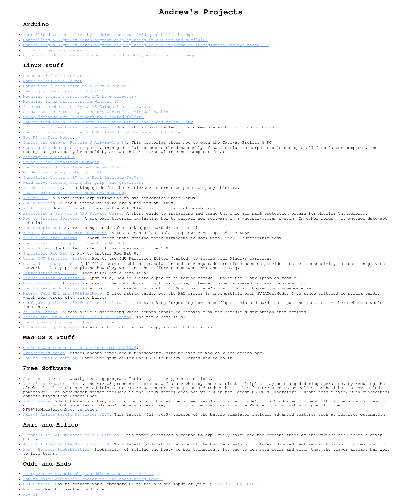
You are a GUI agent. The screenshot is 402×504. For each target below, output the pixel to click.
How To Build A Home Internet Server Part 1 (74, 167)
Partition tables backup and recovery (67, 127)
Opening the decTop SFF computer (61, 148)
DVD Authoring (39, 203)
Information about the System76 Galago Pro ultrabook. (87, 106)
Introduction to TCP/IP (50, 273)
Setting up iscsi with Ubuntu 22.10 (65, 91)
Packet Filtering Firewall (54, 278)
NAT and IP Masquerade (49, 263)
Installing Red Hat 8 (47, 253)
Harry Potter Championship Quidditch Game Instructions (88, 474)
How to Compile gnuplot (50, 358)
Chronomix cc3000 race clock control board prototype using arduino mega (109, 55)
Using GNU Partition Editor (55, 258)
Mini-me (31, 489)
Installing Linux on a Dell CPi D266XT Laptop (77, 317)
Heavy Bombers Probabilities (56, 449)
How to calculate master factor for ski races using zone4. (93, 479)
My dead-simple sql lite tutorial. (63, 172)
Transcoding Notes (44, 353)
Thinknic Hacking (43, 188)
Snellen (31, 378)
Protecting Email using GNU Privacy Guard (72, 213)
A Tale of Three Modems (50, 238)
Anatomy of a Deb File (49, 157)
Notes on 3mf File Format (52, 76)
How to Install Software (51, 218)
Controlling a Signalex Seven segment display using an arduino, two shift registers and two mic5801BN (146, 45)
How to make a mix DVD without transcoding (73, 193)
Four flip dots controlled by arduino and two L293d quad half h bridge (108, 35)
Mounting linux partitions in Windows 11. (72, 101)
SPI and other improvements (55, 50)
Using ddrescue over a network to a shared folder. (83, 117)
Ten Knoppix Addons (45, 228)
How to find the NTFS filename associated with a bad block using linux (108, 122)
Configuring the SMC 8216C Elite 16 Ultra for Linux (84, 303)
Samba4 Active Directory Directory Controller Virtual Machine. (98, 112)
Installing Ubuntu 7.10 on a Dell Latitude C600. (81, 177)
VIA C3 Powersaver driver (52, 384)
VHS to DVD (35, 198)
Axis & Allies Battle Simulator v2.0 (66, 414)
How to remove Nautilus (50, 288)
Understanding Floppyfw (50, 327)
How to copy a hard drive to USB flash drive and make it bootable (101, 132)
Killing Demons (40, 312)
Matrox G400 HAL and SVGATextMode (62, 293)
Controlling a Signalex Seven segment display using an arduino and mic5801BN (115, 40)
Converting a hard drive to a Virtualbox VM (74, 86)
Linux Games (36, 248)
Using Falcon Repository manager (61, 162)
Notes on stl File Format (52, 81)
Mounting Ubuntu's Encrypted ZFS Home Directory (79, 96)
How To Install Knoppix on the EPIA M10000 (73, 243)
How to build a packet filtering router (70, 322)
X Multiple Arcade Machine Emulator (65, 233)
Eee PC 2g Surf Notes (47, 137)
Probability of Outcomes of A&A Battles (72, 435)
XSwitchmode (36, 401)
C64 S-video (36, 484)
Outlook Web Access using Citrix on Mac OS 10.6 (79, 348)
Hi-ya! (30, 494)
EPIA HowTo (35, 208)
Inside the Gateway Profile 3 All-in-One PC (74, 142)
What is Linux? (40, 283)
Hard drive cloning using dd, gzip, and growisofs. (83, 182)
